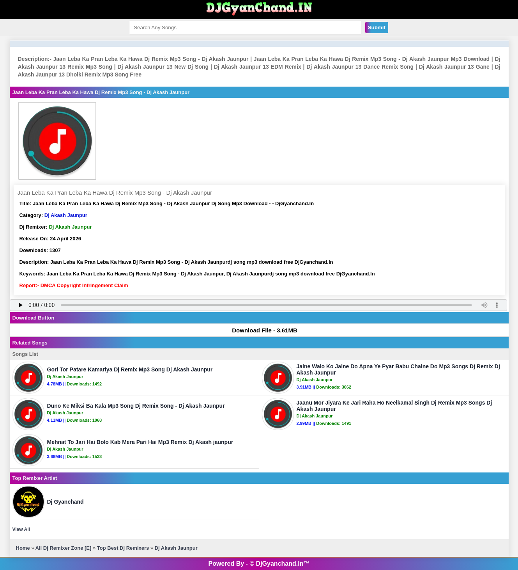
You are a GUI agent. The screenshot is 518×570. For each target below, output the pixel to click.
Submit (376, 27)
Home (23, 548)
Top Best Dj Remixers (123, 548)
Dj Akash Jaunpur (65, 215)
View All (21, 529)
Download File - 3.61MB (261, 330)
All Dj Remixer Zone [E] (63, 548)
